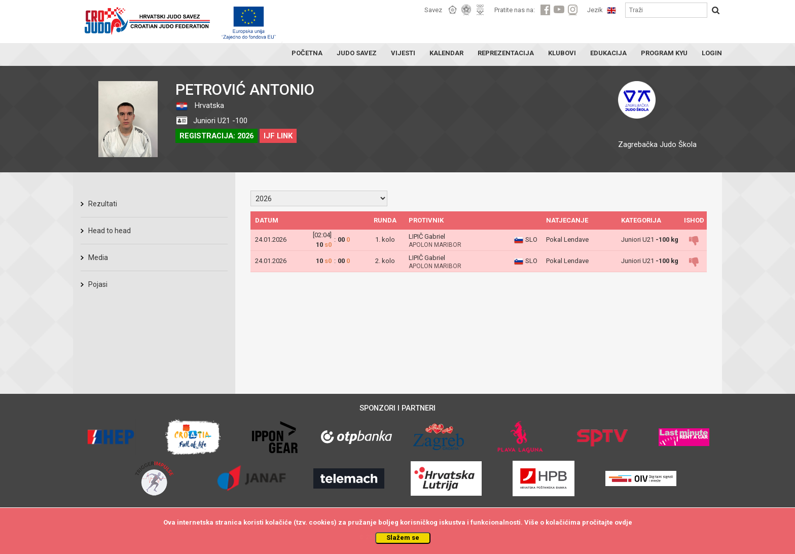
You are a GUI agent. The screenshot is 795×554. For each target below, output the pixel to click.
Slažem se (402, 537)
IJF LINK (278, 135)
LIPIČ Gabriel (427, 236)
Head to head (109, 231)
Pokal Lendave (567, 239)
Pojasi (97, 284)
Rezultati (102, 204)
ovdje (623, 522)
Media (98, 257)
